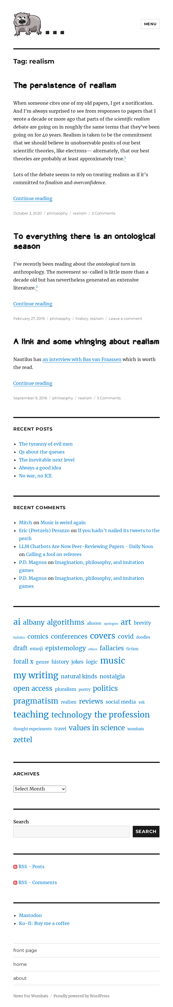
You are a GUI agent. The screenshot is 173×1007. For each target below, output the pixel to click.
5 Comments (109, 398)
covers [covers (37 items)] (102, 636)
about (20, 978)
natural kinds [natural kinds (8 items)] (79, 676)
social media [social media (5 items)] (121, 702)
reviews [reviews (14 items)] (91, 701)
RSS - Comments (35, 882)
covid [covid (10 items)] (126, 636)
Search (21, 822)
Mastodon (30, 915)
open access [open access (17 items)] (32, 688)
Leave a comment (125, 318)
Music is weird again (63, 522)
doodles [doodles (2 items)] (143, 637)
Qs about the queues (42, 452)
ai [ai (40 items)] (16, 622)
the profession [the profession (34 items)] (122, 714)
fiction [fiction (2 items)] (132, 649)
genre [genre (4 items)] (42, 662)
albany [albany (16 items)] (33, 622)
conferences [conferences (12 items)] (69, 636)
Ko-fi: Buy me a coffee (44, 923)
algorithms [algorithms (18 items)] (65, 622)
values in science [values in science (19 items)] (97, 727)
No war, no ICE (35, 476)
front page (25, 950)
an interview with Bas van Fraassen (81, 359)
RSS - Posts (28, 866)
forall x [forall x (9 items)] (23, 661)
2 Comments (103, 213)
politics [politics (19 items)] (105, 688)
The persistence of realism (64, 86)
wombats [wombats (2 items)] (135, 729)
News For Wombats (30, 996)
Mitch (25, 522)
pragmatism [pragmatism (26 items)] (35, 701)
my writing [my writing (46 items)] (35, 675)
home (20, 964)
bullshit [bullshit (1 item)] (19, 637)
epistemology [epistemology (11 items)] (65, 648)
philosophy (57, 213)
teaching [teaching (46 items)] (31, 714)
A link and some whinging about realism (86, 342)
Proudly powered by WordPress (82, 996)
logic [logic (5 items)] (92, 662)
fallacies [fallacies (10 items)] (112, 648)
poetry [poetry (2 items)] (84, 689)
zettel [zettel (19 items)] (22, 739)
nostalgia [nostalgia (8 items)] (112, 676)
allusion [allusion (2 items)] (94, 623)
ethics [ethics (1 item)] (92, 649)
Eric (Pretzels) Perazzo (44, 530)
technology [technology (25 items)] (71, 714)
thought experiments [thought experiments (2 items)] (32, 729)
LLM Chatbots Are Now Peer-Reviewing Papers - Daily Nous (86, 546)
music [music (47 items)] (112, 660)
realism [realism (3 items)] (68, 702)
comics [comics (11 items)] (37, 636)
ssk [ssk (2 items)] (141, 702)
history (82, 318)
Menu (150, 24)
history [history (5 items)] (60, 662)
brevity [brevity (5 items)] (142, 623)
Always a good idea (40, 468)
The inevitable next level (46, 460)
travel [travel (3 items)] (60, 728)
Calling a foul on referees (54, 554)
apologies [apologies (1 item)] (111, 624)
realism (80, 213)
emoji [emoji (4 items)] (36, 648)
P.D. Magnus (33, 562)
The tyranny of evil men (46, 444)
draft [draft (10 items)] (20, 648)
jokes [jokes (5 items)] (77, 662)
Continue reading (32, 198)
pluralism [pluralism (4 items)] (65, 689)
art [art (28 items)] (126, 622)
